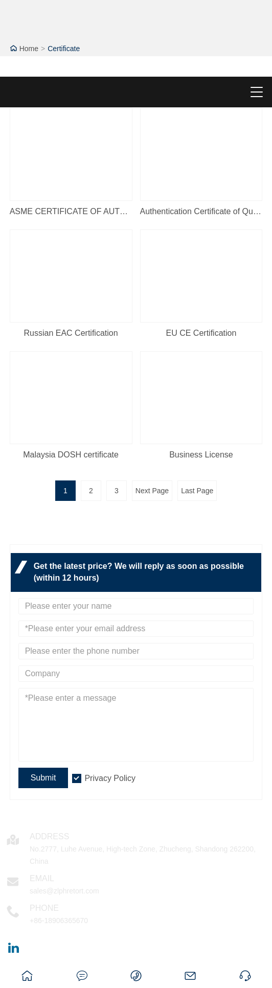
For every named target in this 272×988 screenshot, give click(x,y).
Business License (201, 454)
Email (42, 878)
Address (49, 836)
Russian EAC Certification (71, 333)
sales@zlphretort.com (64, 891)
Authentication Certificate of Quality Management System (201, 211)
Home (28, 48)
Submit (43, 777)
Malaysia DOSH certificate (71, 454)
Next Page (152, 491)
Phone (44, 908)
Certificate (64, 48)
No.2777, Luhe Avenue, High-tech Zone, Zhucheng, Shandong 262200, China (143, 855)
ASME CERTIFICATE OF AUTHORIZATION (71, 211)
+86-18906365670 (59, 920)
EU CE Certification (201, 333)
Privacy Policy (109, 778)
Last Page (197, 491)
